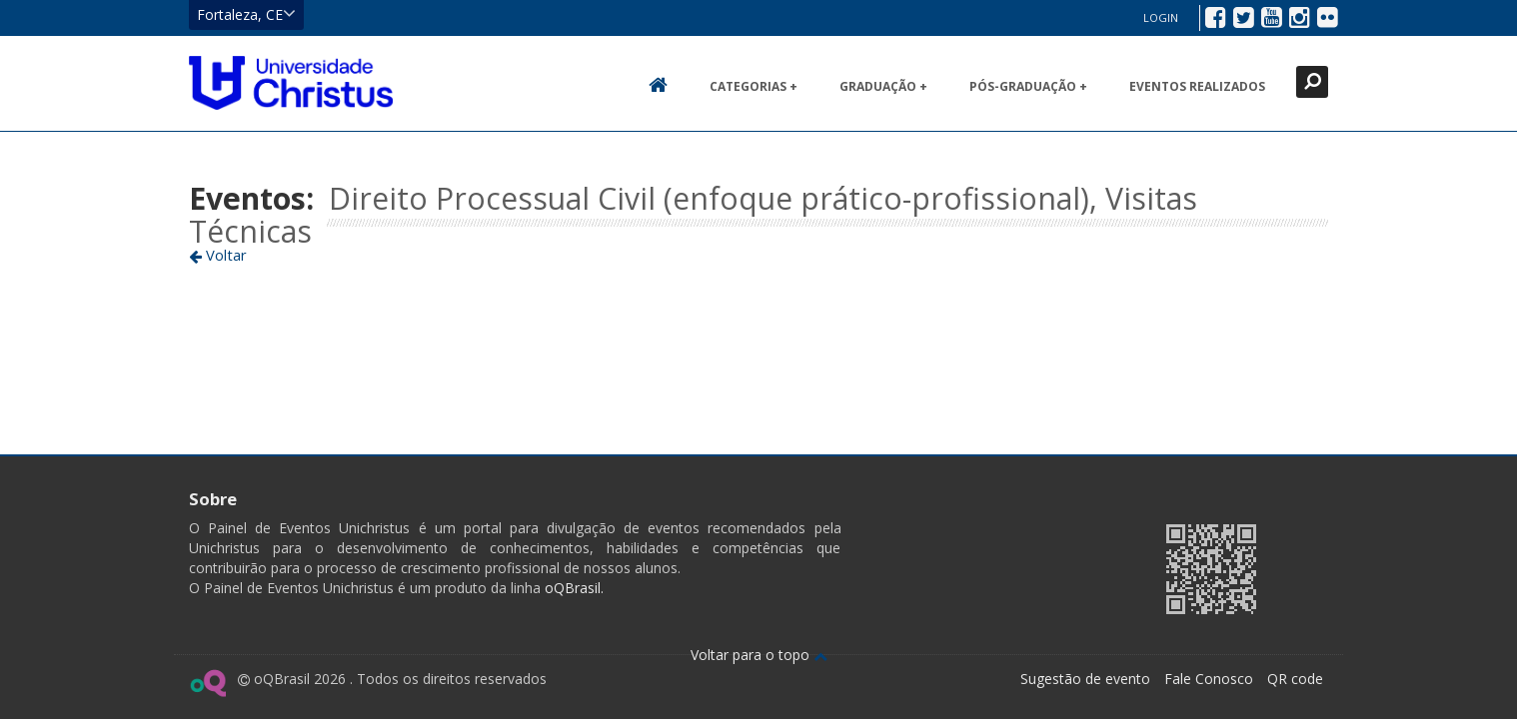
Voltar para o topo (759, 654)
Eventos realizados (1197, 86)
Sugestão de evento (1085, 678)
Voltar (218, 255)
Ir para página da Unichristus (1022, 566)
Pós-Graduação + (1028, 86)
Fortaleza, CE (246, 14)
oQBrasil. (572, 587)
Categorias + (753, 86)
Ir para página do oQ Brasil (207, 683)
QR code (1295, 678)
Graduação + (883, 86)
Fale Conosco (1208, 678)
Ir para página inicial (291, 83)
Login (1160, 17)
